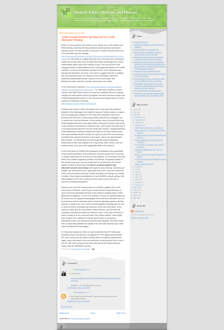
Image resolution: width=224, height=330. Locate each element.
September (139, 125)
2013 (135, 112)
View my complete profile (140, 218)
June (137, 172)
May (137, 174)
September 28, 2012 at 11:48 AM (78, 301)
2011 (135, 187)
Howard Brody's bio (141, 42)
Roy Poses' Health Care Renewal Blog (147, 91)
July (137, 169)
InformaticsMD (81, 269)
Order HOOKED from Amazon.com (146, 49)
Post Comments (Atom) (80, 318)
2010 (135, 190)
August (138, 167)
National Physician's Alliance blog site (147, 71)
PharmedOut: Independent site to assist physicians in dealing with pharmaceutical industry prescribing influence (148, 86)
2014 (135, 109)
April (137, 177)
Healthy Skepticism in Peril (144, 164)
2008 (135, 195)
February (138, 182)
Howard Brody (81, 292)
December (139, 117)
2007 (135, 198)
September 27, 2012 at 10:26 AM (78, 288)
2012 (135, 115)
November (139, 120)
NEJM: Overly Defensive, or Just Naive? (149, 128)
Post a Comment (67, 307)
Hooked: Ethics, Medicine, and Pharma (105, 12)
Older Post (120, 313)
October (138, 122)
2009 (135, 193)
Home (92, 313)
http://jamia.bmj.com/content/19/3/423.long (78, 104)
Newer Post (64, 313)
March (137, 180)
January (138, 185)
